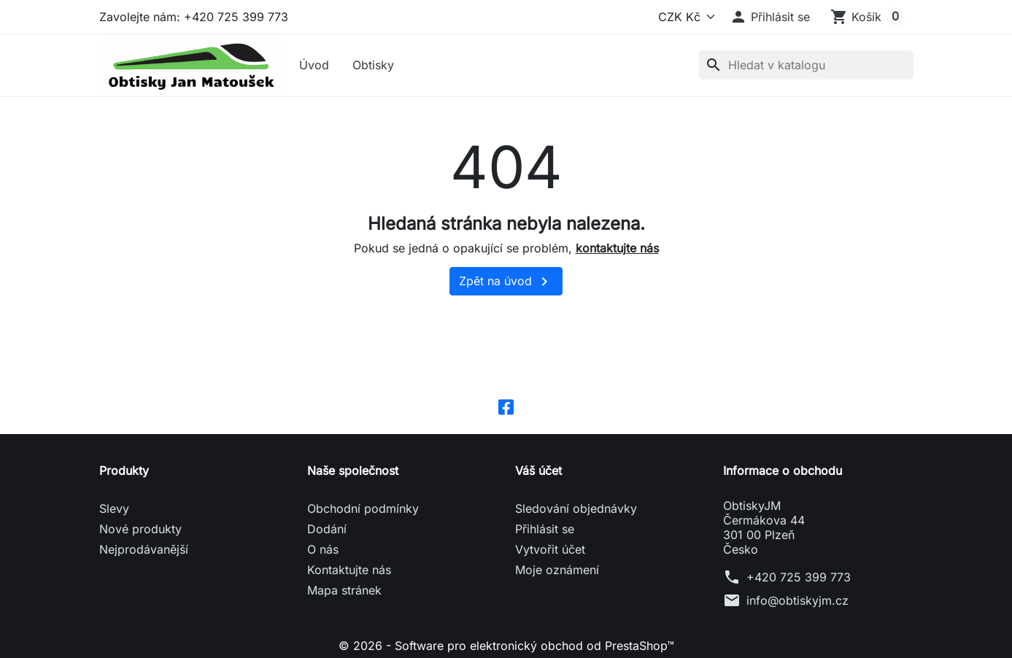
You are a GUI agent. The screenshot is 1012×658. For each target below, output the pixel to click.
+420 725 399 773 (798, 577)
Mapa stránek (344, 590)
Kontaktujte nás (349, 569)
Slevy (114, 508)
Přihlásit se (544, 529)
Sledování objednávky (576, 508)
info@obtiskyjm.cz (797, 600)
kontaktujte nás (617, 248)
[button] (770, 17)
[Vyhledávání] (806, 65)
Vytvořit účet (550, 549)
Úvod (314, 65)
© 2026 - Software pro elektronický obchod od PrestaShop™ (506, 645)
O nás (323, 549)
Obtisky (373, 65)
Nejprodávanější (143, 549)
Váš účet (538, 470)
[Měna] (683, 17)
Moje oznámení (557, 569)
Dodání (327, 529)
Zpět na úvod (506, 281)
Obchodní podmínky (363, 508)
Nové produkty (140, 529)
